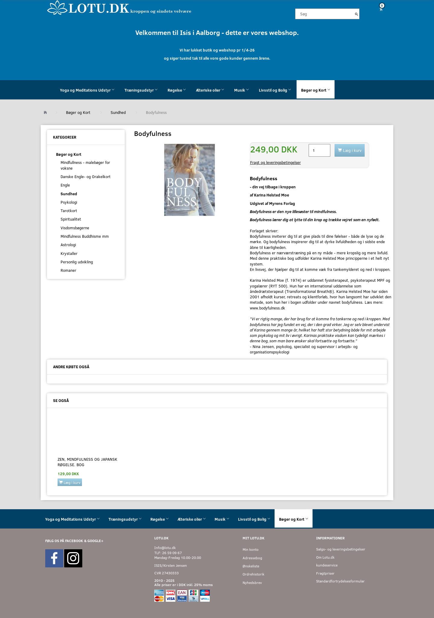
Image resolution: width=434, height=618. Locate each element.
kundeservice (327, 565)
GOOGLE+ (95, 540)
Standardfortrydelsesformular (340, 581)
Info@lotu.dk (165, 547)
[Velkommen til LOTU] (119, 7)
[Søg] (356, 14)
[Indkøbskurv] (379, 9)
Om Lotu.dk (325, 557)
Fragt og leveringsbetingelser (275, 162)
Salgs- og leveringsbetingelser (340, 549)
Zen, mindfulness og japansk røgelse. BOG (87, 461)
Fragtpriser (325, 573)
